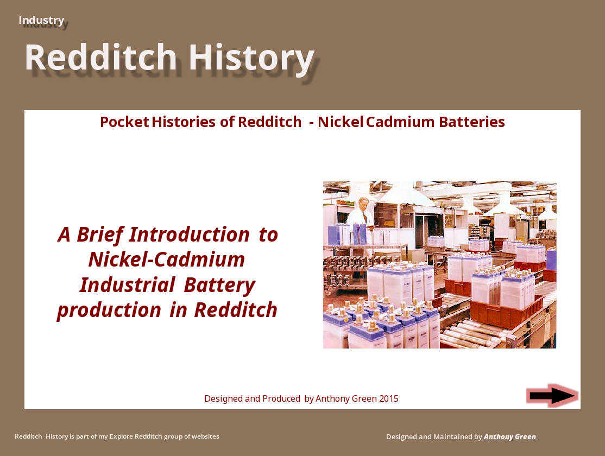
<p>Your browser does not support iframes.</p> (302, 259)
